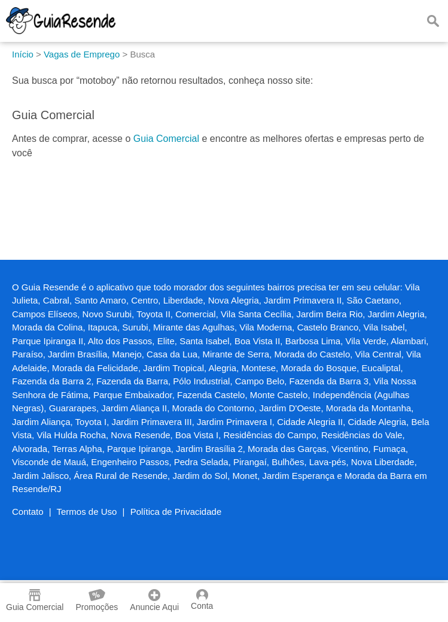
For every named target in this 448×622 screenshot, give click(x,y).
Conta (202, 600)
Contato (28, 511)
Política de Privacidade (176, 511)
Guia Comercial (166, 138)
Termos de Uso (87, 511)
